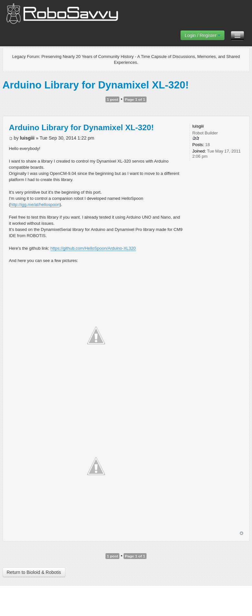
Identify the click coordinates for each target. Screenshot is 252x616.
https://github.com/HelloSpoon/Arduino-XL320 (93, 248)
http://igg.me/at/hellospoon (35, 204)
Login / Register (202, 35)
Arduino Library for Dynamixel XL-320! (96, 85)
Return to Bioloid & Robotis (34, 572)
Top (241, 533)
